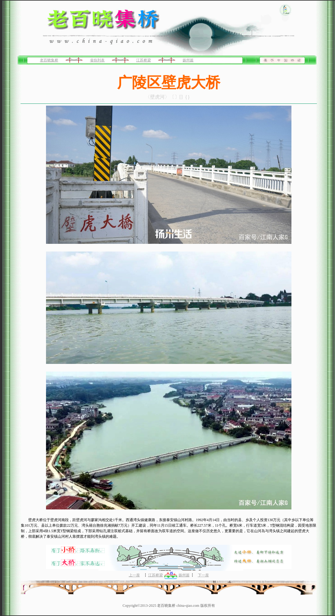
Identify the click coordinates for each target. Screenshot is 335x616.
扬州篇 (188, 60)
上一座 (134, 575)
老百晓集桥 (49, 60)
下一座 (203, 575)
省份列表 (97, 60)
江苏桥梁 (143, 60)
